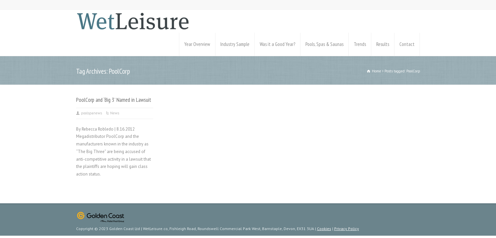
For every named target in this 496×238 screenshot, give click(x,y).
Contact (407, 44)
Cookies (324, 228)
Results (382, 44)
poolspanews (91, 113)
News (114, 113)
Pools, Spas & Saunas (324, 44)
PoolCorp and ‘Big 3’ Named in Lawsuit (113, 99)
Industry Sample (234, 44)
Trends (360, 44)
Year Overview (197, 44)
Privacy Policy (346, 228)
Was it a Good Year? (277, 44)
